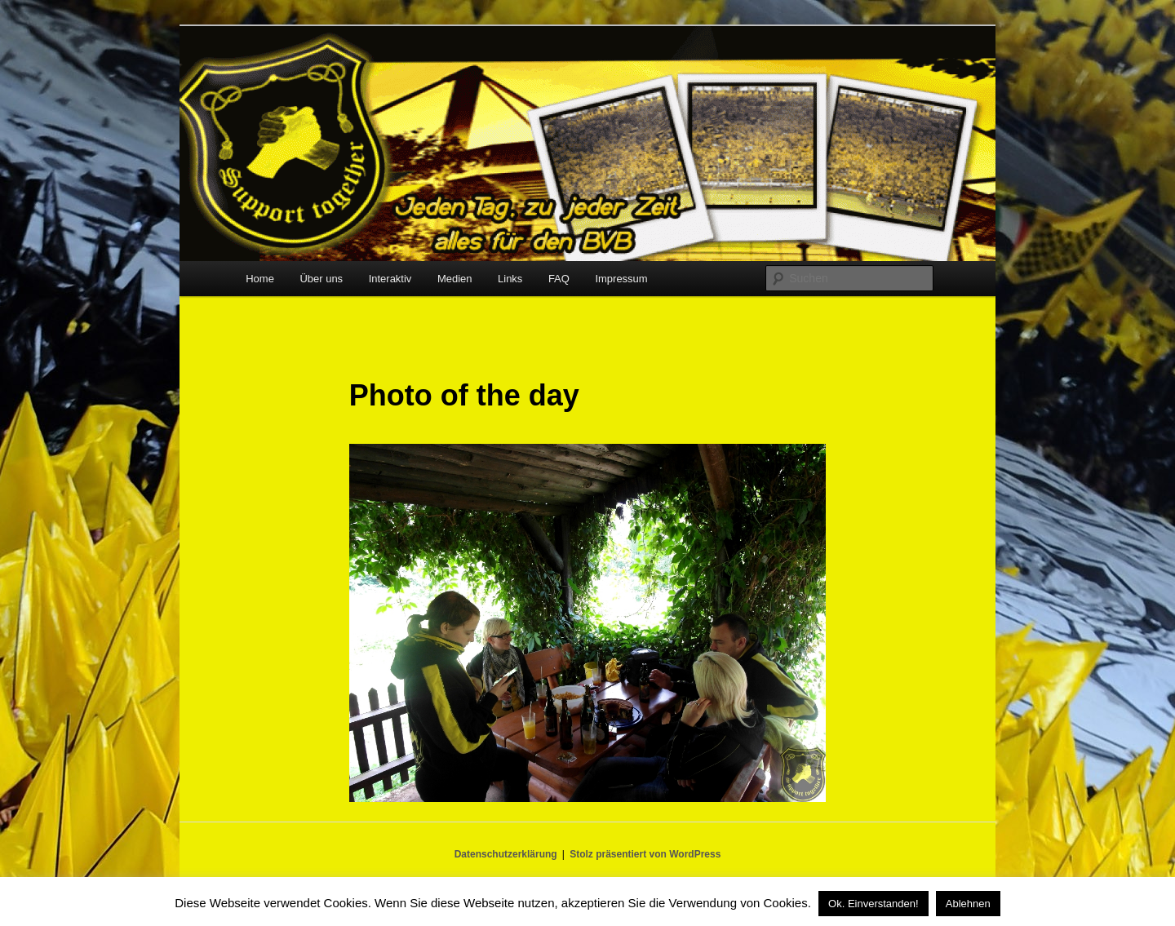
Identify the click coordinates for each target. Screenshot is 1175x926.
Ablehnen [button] (968, 903)
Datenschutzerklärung (505, 854)
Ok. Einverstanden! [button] (873, 903)
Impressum (621, 278)
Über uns (321, 278)
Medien (454, 278)
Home (260, 278)
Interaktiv (390, 278)
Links (510, 278)
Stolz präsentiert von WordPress (645, 854)
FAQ (559, 278)
